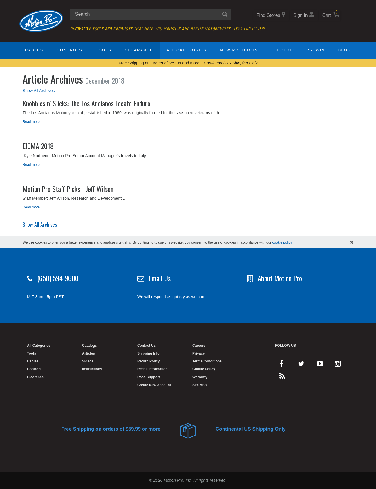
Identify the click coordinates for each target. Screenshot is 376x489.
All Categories (187, 50)
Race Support (148, 377)
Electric (283, 50)
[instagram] (338, 365)
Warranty (199, 377)
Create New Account (154, 385)
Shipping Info (148, 353)
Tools (103, 50)
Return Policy (148, 361)
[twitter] (301, 365)
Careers (198, 346)
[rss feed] (282, 377)
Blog (344, 50)
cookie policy (282, 242)
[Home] (41, 20)
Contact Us (146, 346)
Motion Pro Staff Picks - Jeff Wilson (68, 189)
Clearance (139, 50)
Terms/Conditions (207, 361)
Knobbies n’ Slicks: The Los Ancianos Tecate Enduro (86, 103)
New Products (239, 50)
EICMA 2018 (38, 146)
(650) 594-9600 (58, 278)
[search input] (150, 14)
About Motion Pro (280, 278)
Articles (88, 353)
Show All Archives (39, 90)
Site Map (199, 385)
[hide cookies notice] (351, 242)
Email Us (160, 278)
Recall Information (152, 369)
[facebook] (281, 365)
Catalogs (89, 346)
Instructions (92, 369)
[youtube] (320, 365)
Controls (69, 50)
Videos (87, 361)
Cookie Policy (203, 369)
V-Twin (316, 50)
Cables (34, 50)
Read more (31, 122)
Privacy (198, 353)
